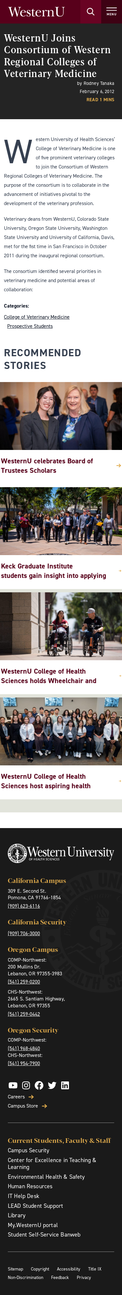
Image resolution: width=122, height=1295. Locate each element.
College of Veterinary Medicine (37, 316)
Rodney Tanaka (99, 83)
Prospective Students (30, 326)
